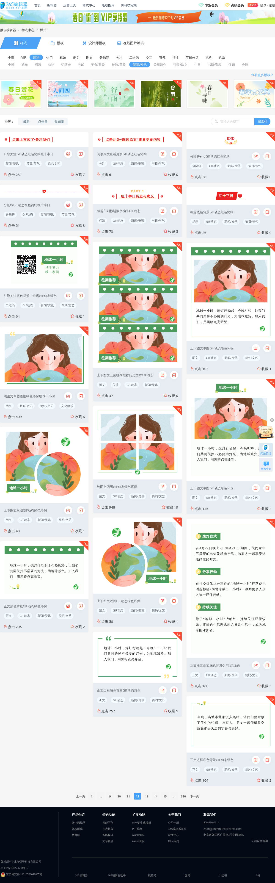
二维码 (10, 305)
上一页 (80, 796)
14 (155, 796)
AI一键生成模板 (141, 823)
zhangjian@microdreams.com (223, 829)
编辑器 (52, 5)
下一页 (194, 796)
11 (128, 796)
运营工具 (69, 5)
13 (146, 796)
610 (183, 796)
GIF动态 (27, 214)
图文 (9, 406)
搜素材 (262, 121)
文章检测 (107, 841)
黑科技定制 (129, 5)
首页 (37, 5)
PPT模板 (137, 829)
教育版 (76, 835)
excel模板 (138, 841)
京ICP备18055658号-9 (14, 868)
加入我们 (173, 841)
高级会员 (237, 5)
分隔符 (10, 214)
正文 (9, 616)
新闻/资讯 (12, 163)
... (100, 796)
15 (165, 796)
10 (119, 796)
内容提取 (107, 829)
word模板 (138, 835)
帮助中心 (173, 835)
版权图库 (108, 5)
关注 (102, 163)
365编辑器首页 (177, 829)
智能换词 (107, 835)
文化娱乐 (67, 406)
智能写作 (107, 823)
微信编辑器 (8, 30)
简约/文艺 (53, 163)
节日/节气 (33, 163)
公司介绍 (173, 823)
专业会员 (211, 5)
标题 (102, 221)
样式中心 (88, 5)
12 (137, 796)
